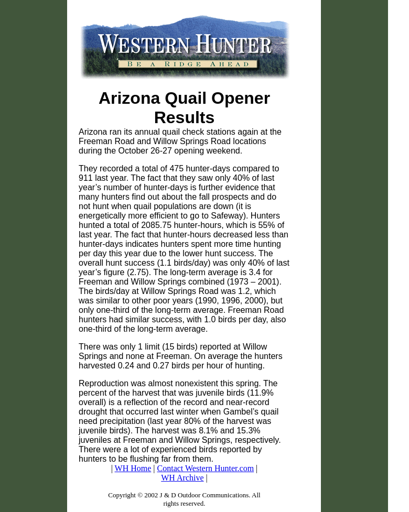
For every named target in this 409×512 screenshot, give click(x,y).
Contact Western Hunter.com (205, 468)
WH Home (133, 468)
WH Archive (182, 477)
